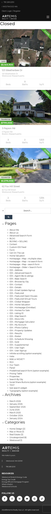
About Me (14, 230)
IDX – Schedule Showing (21, 339)
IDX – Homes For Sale (19, 310)
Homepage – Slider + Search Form (25, 267)
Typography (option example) (23, 391)
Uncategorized (16, 437)
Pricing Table (15, 373)
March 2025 (15, 413)
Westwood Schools (9, 486)
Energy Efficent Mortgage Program (15, 482)
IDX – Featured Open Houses (23, 296)
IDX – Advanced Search (20, 273)
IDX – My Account (17, 325)
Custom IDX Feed (17, 247)
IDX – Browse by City (19, 282)
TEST (12, 385)
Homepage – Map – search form (24, 264)
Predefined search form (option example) (29, 371)
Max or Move (15, 432)
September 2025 (17, 407)
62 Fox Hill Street (11, 186)
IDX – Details (15, 287)
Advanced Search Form (20, 236)
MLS (11, 362)
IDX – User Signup (18, 350)
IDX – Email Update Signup (22, 290)
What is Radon (7, 484)
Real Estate (14, 434)
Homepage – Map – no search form (25, 261)
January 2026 (15, 404)
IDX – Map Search (17, 316)
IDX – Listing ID (16, 313)
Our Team (14, 365)
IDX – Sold (14, 342)
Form (12, 250)
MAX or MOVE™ (17, 359)
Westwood (14, 440)
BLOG (12, 238)
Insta (11, 356)
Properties (14, 376)
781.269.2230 (8, 2)
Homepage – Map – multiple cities (25, 259)
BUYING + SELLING (18, 241)
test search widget (18, 388)
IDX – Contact (15, 284)
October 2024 (16, 415)
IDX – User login (16, 348)
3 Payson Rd (8, 128)
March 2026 (15, 401)
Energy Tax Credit (8, 479)
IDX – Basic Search (18, 279)
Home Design (15, 429)
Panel (12, 368)
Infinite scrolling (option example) (25, 353)
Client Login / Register (11, 11)
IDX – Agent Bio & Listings (21, 276)
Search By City (16, 379)
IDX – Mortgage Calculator (22, 322)
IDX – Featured (16, 293)
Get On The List (16, 253)
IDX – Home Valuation (19, 305)
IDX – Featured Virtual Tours (23, 299)
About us (13, 233)
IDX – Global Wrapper (19, 302)
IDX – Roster (15, 336)
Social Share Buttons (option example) (27, 382)
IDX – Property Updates (20, 330)
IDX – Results (15, 333)
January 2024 (16, 418)
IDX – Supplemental (19, 345)
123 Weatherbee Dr (12, 70)
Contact (13, 244)
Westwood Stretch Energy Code (14, 477)
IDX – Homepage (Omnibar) (22, 307)
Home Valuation (17, 256)
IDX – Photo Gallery (18, 328)
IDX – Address (15, 270)
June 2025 (14, 410)
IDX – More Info (16, 319)
